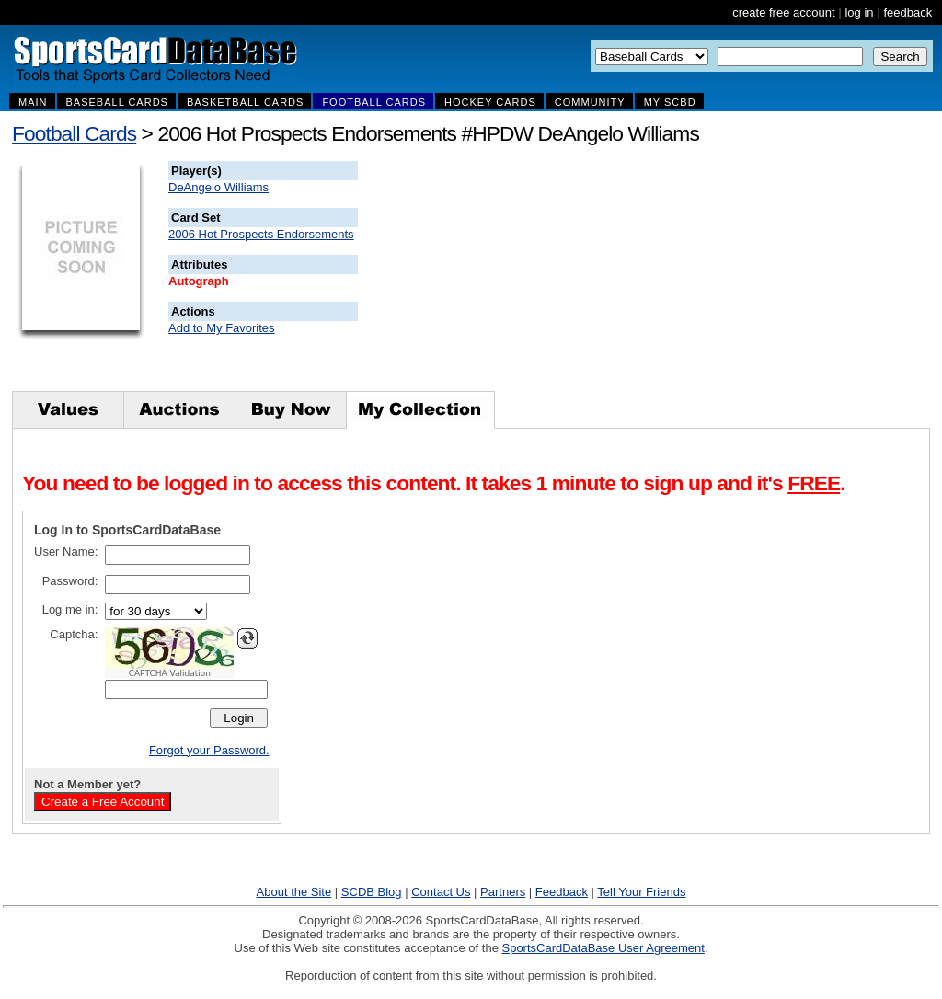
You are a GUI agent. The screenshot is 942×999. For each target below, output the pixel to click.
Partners (502, 892)
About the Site (294, 892)
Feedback (561, 892)
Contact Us (440, 892)
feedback (907, 12)
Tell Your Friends (641, 892)
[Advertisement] (691, 276)
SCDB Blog (371, 892)
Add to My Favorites (221, 328)
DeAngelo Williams (218, 187)
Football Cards (74, 133)
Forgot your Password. (209, 750)
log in (858, 12)
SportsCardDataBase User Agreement (602, 948)
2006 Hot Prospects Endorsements (261, 234)
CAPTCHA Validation (170, 673)
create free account (783, 12)
